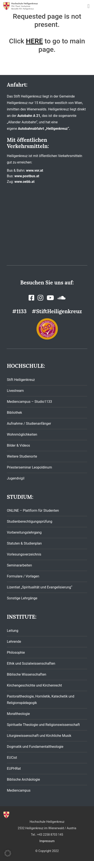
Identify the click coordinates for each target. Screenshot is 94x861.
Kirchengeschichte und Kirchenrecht (34, 685)
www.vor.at (34, 170)
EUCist (12, 758)
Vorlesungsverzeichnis (24, 554)
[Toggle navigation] (88, 6)
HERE (34, 41)
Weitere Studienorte (22, 456)
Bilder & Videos (18, 445)
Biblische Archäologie (23, 779)
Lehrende (14, 642)
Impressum (46, 841)
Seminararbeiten (19, 565)
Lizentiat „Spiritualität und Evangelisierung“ (39, 587)
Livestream (15, 391)
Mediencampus (19, 790)
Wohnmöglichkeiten (22, 434)
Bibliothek (14, 413)
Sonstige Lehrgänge (22, 598)
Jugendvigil (15, 478)
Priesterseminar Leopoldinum (29, 467)
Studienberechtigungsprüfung (29, 521)
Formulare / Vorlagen (23, 576)
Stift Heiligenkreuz (21, 380)
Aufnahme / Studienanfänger (29, 423)
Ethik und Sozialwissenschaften (31, 663)
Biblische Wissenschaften (26, 674)
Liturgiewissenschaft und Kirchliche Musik (39, 736)
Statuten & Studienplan (24, 543)
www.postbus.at (26, 176)
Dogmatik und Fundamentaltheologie (35, 747)
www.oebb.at (24, 182)
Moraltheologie (18, 714)
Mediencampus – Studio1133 (29, 402)
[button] (7, 853)
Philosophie (16, 652)
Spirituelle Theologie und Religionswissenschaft (43, 725)
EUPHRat (14, 768)
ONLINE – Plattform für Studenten (33, 510)
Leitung (12, 631)
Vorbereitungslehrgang (24, 532)
